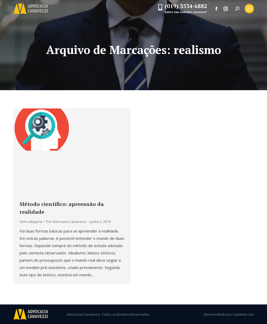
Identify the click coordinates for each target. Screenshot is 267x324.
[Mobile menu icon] (249, 8)
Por (66, 221)
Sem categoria (31, 221)
